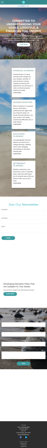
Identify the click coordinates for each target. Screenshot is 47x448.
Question (23, 350)
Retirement (23, 444)
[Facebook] (21, 437)
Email (3, 226)
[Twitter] (23, 437)
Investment (23, 446)
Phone (23, 340)
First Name (4, 209)
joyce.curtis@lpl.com (23, 434)
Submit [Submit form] (8, 238)
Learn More (23, 44)
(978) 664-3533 (25, 427)
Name (23, 321)
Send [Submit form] (23, 363)
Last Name (4, 218)
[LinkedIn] (26, 437)
